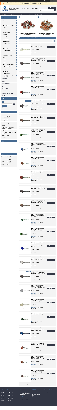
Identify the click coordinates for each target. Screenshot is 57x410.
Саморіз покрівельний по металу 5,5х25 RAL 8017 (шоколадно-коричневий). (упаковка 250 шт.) (38, 187)
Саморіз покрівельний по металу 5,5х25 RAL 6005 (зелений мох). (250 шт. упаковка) (38, 215)
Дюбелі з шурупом (7, 32)
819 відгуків (47, 0)
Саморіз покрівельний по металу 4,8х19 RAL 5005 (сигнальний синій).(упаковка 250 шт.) (38, 329)
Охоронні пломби (7, 52)
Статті (3, 81)
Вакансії (3, 95)
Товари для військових (8, 73)
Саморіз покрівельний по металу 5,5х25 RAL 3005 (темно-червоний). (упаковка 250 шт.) (38, 73)
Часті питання (5, 88)
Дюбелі (5, 30)
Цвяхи (5, 62)
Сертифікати (4, 91)
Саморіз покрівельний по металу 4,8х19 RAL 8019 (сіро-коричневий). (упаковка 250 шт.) (38, 102)
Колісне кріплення (7, 37)
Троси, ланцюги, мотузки (8, 55)
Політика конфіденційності (40, 408)
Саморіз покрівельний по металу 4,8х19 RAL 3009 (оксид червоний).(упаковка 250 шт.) (38, 158)
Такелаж (5, 53)
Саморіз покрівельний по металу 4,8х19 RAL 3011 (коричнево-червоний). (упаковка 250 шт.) (38, 343)
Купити (51, 61)
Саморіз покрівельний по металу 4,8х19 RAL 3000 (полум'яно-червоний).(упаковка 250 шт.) (38, 87)
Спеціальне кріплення (8, 50)
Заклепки (5, 34)
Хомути (5, 60)
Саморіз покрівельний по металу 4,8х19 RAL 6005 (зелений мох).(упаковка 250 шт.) (38, 315)
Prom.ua (34, 406)
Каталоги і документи (6, 83)
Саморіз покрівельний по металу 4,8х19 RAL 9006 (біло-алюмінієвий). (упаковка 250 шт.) (38, 286)
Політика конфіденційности (7, 93)
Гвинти (5, 27)
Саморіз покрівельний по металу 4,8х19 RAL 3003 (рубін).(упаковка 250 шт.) (38, 173)
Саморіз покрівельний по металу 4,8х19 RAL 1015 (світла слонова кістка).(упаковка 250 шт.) (38, 300)
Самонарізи (6, 48)
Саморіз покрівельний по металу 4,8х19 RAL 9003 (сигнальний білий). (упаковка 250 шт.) (38, 258)
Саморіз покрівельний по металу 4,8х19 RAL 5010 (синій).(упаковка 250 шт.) (38, 144)
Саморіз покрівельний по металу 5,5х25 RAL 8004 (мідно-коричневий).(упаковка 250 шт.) (38, 201)
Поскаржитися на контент (31, 408)
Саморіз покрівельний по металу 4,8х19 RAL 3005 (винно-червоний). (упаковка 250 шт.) (38, 371)
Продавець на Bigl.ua (28, 407)
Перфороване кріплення (8, 43)
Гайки (5, 29)
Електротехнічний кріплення (9, 64)
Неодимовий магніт (7, 41)
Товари (12, 14)
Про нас (21, 14)
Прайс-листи (4, 78)
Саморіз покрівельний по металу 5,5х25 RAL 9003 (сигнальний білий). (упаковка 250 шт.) (38, 45)
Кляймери (5, 36)
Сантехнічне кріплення (8, 66)
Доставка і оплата (38, 14)
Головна (4, 14)
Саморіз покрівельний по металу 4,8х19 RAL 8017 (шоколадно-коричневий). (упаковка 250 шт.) (38, 272)
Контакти (29, 14)
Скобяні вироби (6, 69)
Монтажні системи (7, 39)
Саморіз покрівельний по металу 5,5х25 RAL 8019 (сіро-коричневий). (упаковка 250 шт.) (38, 59)
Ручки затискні (6, 46)
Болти (5, 23)
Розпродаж (6, 71)
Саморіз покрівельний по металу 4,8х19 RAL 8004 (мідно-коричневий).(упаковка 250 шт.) (38, 116)
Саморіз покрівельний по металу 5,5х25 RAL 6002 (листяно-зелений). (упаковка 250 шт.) (38, 229)
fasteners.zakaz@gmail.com (7, 123)
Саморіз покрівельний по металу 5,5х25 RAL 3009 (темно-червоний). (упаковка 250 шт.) (38, 357)
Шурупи (5, 59)
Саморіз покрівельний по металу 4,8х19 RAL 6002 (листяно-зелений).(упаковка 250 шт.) (38, 130)
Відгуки (3, 86)
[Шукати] (55, 10)
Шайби (5, 57)
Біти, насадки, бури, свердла (9, 25)
